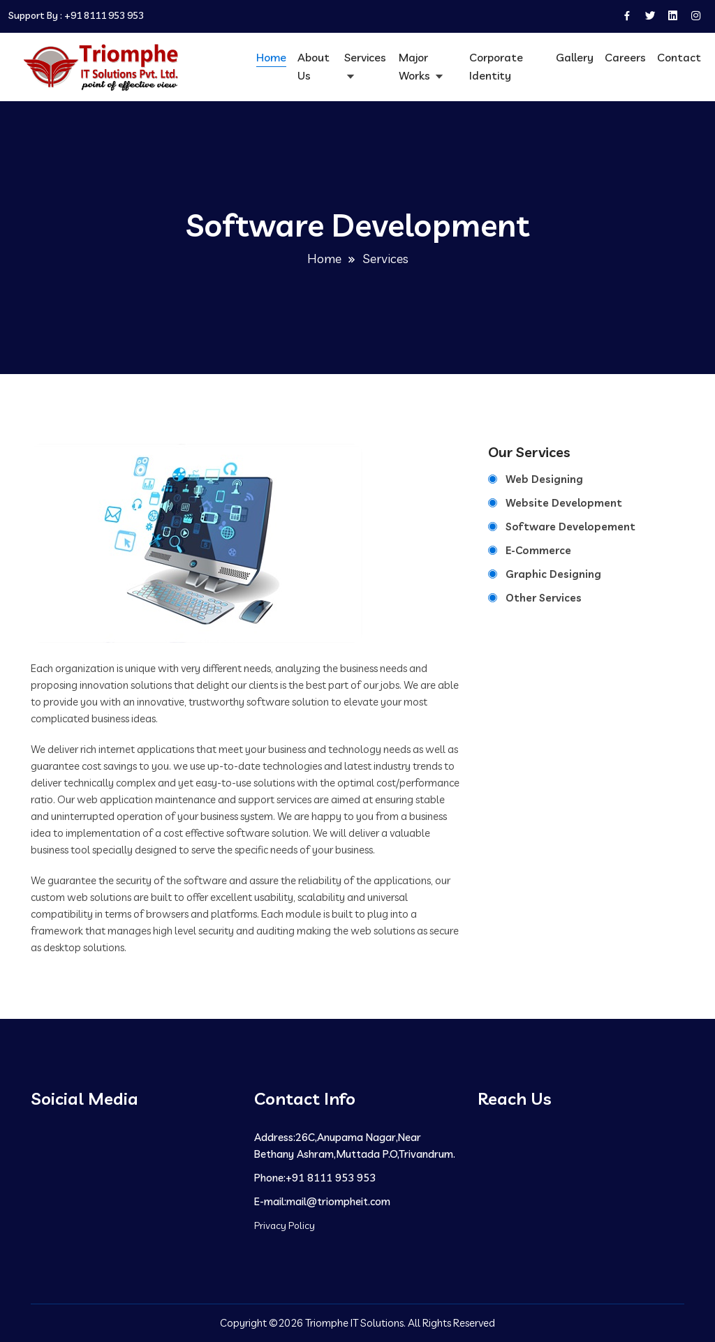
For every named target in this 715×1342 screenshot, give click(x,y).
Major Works (416, 66)
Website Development (564, 502)
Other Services (544, 597)
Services (365, 57)
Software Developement (570, 526)
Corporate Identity (496, 66)
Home (271, 57)
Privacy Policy (284, 1225)
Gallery (575, 57)
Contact (679, 57)
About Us (313, 66)
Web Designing (544, 479)
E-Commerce (538, 550)
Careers (625, 57)
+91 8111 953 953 (104, 16)
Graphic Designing (553, 574)
